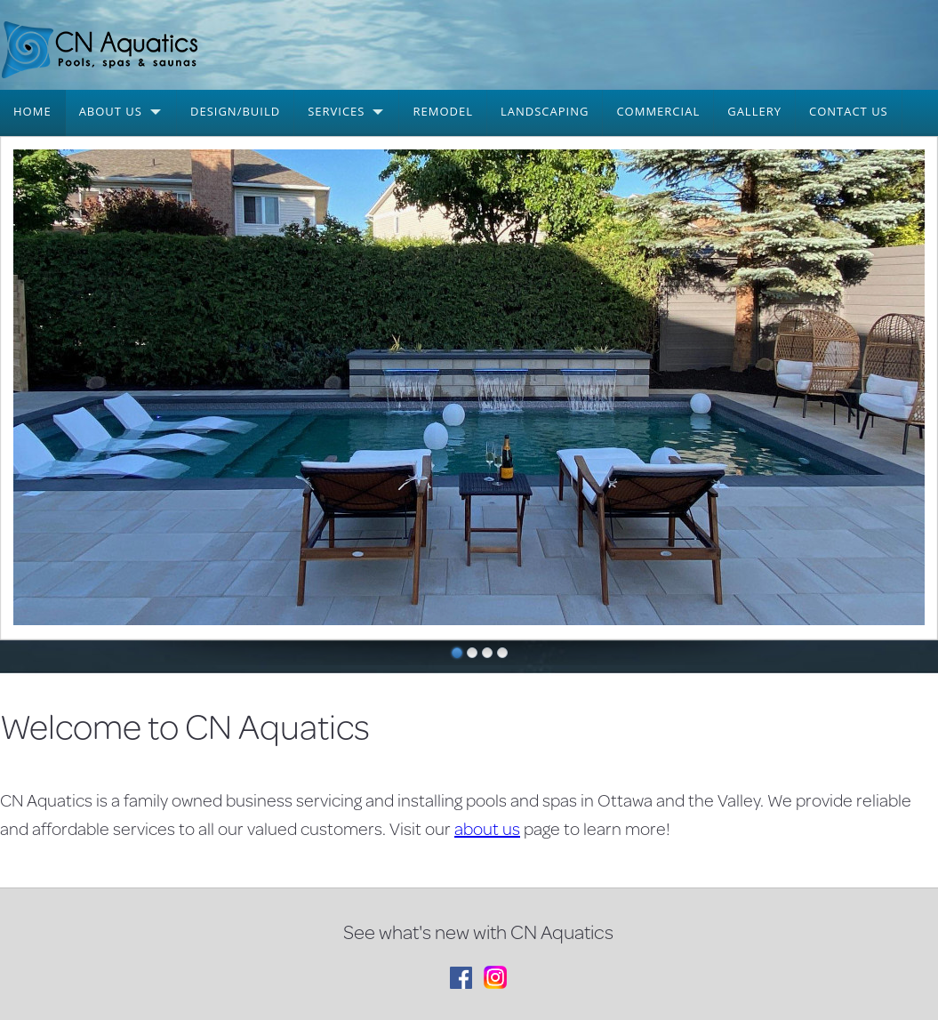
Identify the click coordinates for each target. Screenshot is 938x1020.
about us (487, 828)
